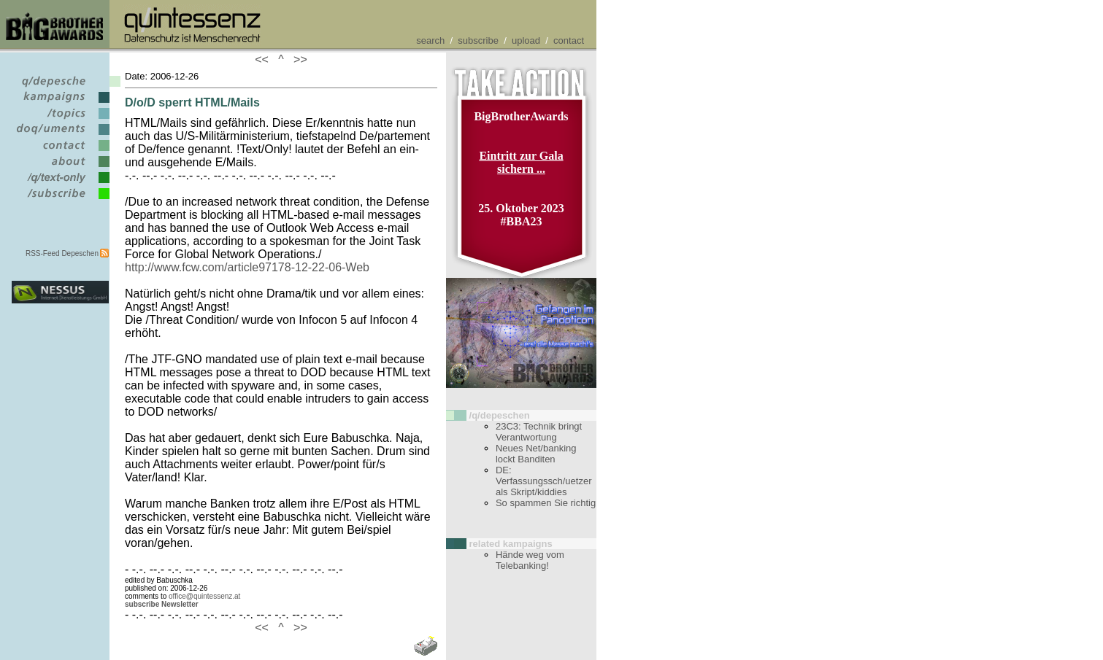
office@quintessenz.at (204, 596)
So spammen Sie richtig (546, 502)
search (430, 40)
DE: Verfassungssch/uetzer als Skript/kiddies (544, 481)
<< (265, 59)
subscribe (478, 40)
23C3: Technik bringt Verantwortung (539, 432)
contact (568, 40)
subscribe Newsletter (162, 604)
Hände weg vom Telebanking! (530, 560)
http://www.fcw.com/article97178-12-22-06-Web (247, 267)
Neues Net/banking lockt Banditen (536, 454)
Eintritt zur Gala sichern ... (521, 162)
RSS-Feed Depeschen (62, 253)
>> (297, 59)
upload (526, 40)
